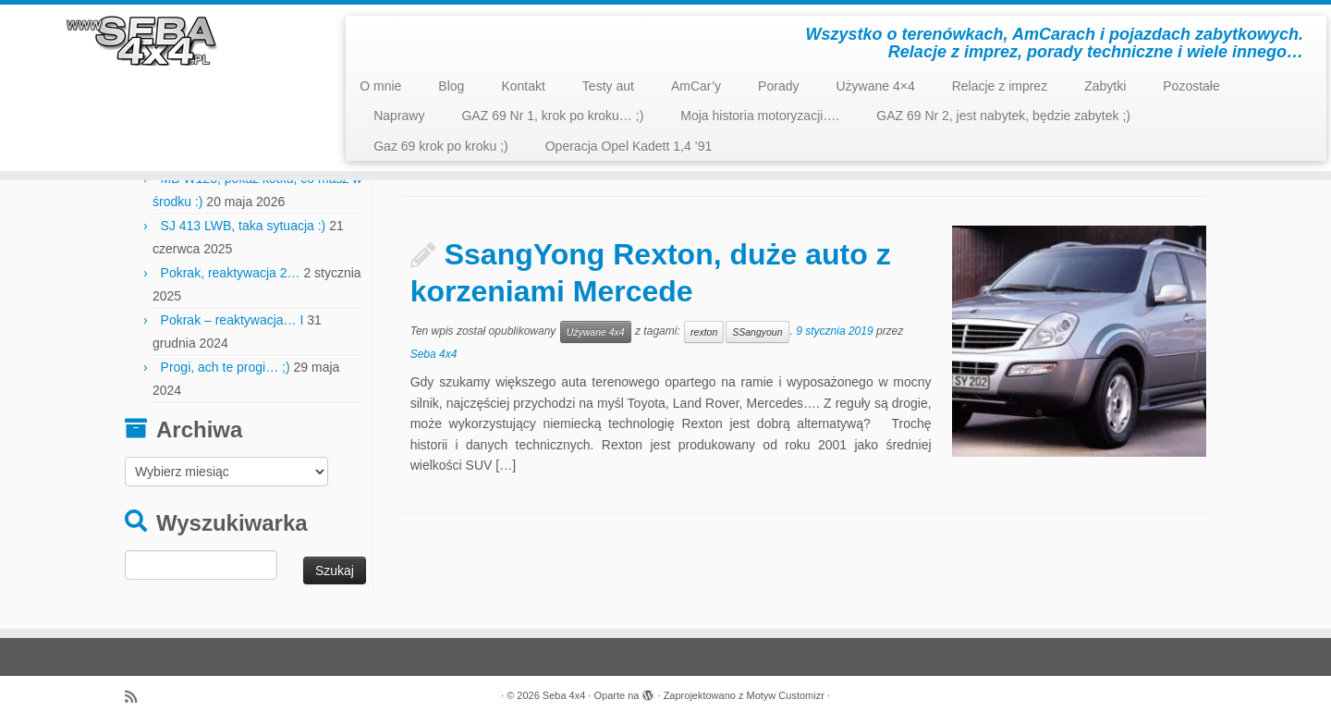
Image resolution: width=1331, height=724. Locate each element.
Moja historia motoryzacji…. (759, 115)
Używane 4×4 (875, 86)
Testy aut (608, 86)
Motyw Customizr (785, 695)
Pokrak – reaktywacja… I (232, 320)
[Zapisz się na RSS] (137, 696)
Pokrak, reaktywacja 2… (230, 272)
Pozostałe (1191, 86)
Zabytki (1105, 86)
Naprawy (398, 115)
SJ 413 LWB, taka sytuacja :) (243, 225)
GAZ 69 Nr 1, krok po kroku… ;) (552, 115)
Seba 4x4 (434, 354)
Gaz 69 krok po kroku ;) (440, 146)
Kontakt (522, 86)
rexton (703, 331)
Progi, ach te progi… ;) (225, 367)
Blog (451, 86)
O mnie (380, 86)
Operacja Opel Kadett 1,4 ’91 (629, 146)
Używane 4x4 (596, 331)
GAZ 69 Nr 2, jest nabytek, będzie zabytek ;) (1003, 115)
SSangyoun (757, 331)
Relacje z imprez (999, 86)
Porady (778, 86)
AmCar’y (696, 86)
